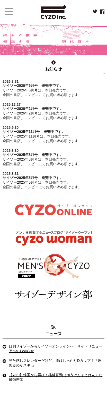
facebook (102, 11)
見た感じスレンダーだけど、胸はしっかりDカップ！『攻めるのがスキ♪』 (55, 363)
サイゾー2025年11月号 (21, 136)
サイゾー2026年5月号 (20, 90)
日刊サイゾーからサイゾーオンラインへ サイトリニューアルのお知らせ (55, 348)
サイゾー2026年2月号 (20, 113)
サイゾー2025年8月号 (20, 159)
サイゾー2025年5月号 (20, 182)
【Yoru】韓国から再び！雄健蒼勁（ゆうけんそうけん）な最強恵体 (55, 377)
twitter (95, 11)
